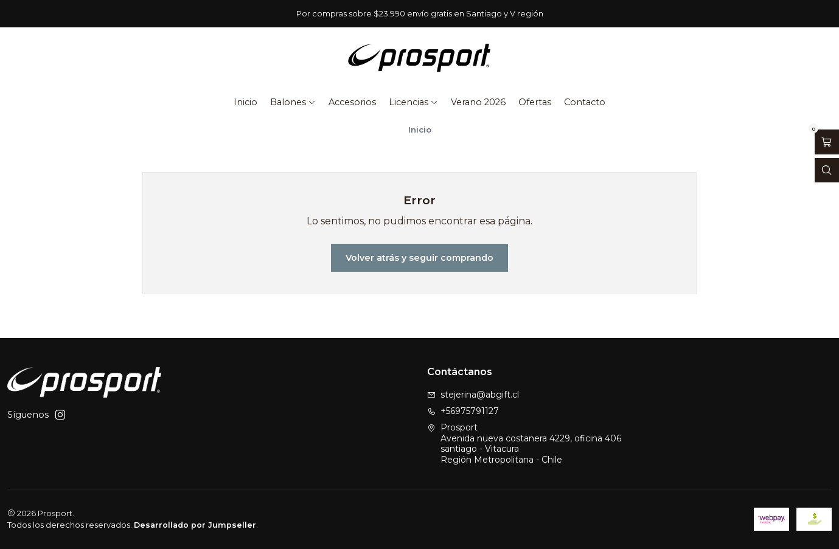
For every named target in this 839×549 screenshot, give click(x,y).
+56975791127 (463, 411)
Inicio (245, 102)
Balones (293, 102)
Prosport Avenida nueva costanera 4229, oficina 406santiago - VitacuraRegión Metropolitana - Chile (524, 443)
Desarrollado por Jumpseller (195, 525)
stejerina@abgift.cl (473, 394)
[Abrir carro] (827, 141)
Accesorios (352, 102)
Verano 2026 (478, 102)
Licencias (413, 102)
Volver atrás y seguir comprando (419, 257)
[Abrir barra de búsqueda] (827, 170)
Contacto (584, 102)
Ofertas (534, 102)
